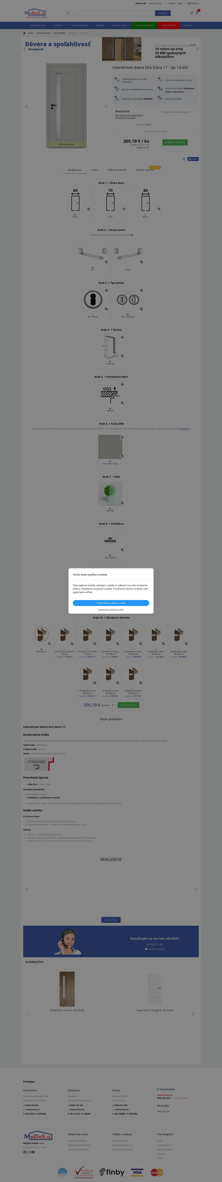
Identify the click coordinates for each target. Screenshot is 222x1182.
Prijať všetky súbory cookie (111, 603)
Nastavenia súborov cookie (111, 609)
